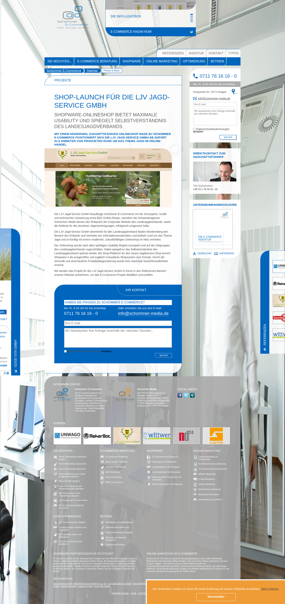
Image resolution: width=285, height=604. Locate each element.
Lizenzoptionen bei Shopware (166, 472)
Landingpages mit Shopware (166, 467)
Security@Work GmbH (143, 583)
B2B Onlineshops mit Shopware (167, 484)
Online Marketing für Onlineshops (208, 458)
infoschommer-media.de (214, 98)
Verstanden (215, 596)
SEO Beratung (113, 472)
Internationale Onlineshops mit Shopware (167, 478)
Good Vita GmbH (102, 586)
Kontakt (216, 53)
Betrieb (217, 61)
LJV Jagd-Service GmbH (120, 583)
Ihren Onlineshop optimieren (72, 469)
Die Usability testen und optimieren (70, 535)
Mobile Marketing (207, 484)
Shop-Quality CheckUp (117, 462)
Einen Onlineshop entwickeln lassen (72, 458)
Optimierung (194, 61)
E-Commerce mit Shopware (165, 457)
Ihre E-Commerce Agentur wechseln (71, 506)
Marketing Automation (209, 494)
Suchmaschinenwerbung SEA (213, 469)
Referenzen (172, 53)
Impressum (120, 593)
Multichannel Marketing (210, 489)
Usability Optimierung (116, 467)
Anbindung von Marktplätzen (119, 522)
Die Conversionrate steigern (72, 522)
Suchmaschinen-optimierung (212, 464)
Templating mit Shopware (164, 462)
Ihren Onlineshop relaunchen (72, 464)
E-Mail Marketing (207, 479)
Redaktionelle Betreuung (117, 527)
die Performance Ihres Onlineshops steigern (69, 494)
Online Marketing (161, 61)
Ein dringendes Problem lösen (73, 500)
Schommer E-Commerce (64, 70)
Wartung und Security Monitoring (116, 538)
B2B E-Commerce (114, 482)
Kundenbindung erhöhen (210, 499)
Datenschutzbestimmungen (84, 351)
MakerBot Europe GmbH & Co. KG (90, 583)
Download (204, 253)
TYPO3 (233, 53)
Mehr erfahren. (270, 588)
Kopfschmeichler (69, 586)
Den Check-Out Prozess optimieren (70, 542)
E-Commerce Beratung (97, 61)
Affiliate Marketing (207, 474)
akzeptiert (87, 351)
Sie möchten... (59, 61)
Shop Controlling (114, 477)
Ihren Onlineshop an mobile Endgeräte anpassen (72, 475)
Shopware (132, 61)
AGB (133, 593)
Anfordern (226, 253)
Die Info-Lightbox (126, 17)
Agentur (196, 53)
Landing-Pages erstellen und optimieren (72, 528)
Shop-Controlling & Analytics (119, 532)
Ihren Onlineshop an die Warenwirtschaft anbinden (71, 487)
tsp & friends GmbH (62, 583)
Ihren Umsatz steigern (69, 481)
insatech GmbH (85, 586)
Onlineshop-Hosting (115, 544)
